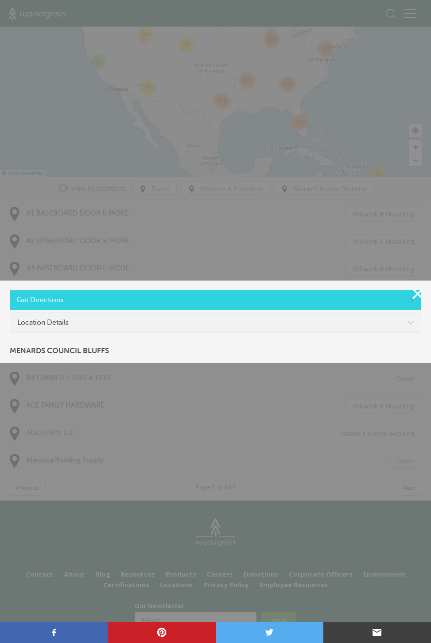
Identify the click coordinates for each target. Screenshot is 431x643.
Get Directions (40, 300)
